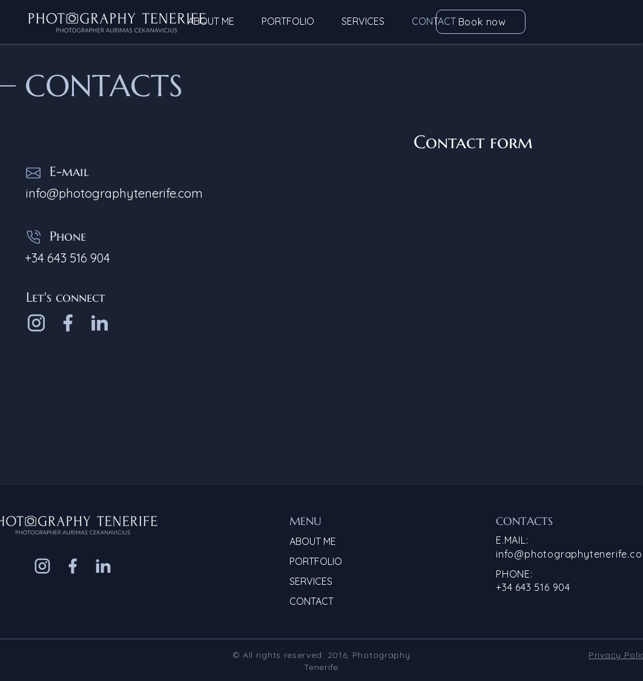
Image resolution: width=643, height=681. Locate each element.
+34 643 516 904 (533, 587)
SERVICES (310, 581)
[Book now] (481, 22)
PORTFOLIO (315, 561)
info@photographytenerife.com (114, 193)
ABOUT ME (312, 541)
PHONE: (514, 574)
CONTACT (311, 601)
